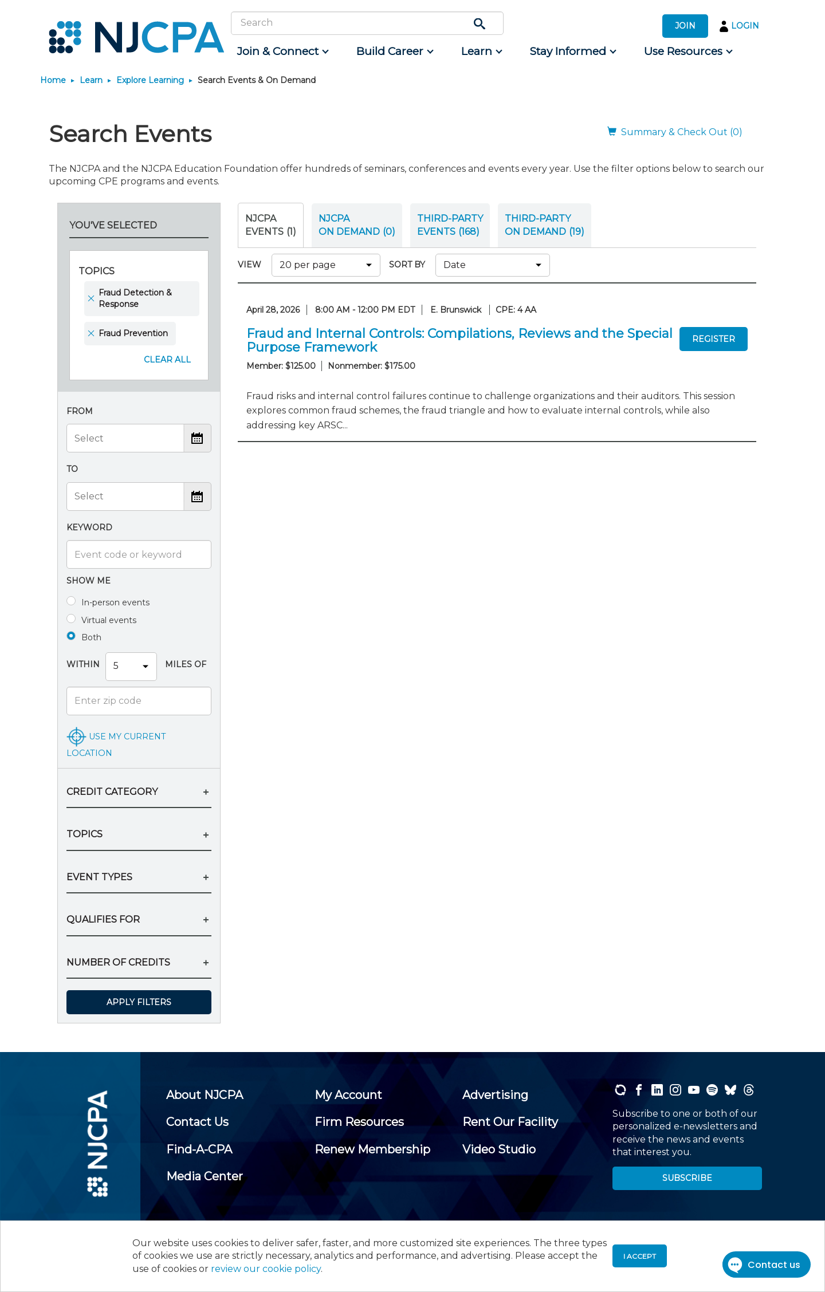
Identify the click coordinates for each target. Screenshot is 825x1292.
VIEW (252, 264)
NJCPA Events (270, 225)
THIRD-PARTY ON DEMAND (544, 225)
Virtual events (108, 620)
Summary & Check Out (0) (674, 132)
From (79, 411)
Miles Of (184, 664)
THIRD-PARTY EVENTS (450, 225)
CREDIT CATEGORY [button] (112, 791)
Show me (88, 581)
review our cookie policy (266, 1268)
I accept (639, 1256)
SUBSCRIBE (687, 1178)
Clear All (167, 359)
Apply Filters (139, 1002)
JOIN (685, 26)
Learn (91, 80)
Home (53, 80)
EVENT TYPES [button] (99, 877)
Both (91, 637)
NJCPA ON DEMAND (357, 225)
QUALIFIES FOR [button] (103, 919)
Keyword (89, 527)
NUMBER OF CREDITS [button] (118, 962)
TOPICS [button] (84, 834)
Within (83, 664)
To (72, 469)
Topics (96, 271)
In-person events (115, 602)
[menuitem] (282, 51)
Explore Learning (150, 80)
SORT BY (409, 264)
